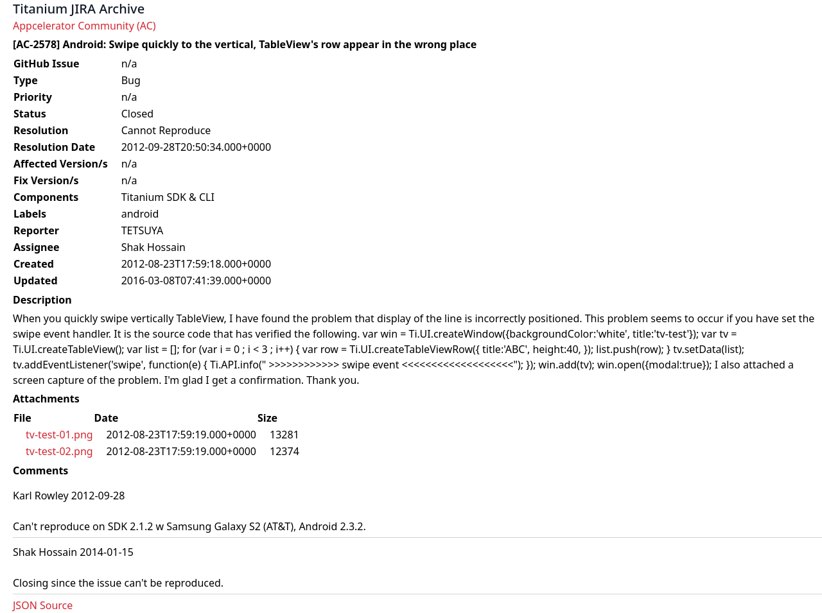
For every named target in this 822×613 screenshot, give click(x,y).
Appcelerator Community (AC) (84, 26)
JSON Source (43, 605)
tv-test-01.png (59, 434)
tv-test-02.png (59, 451)
